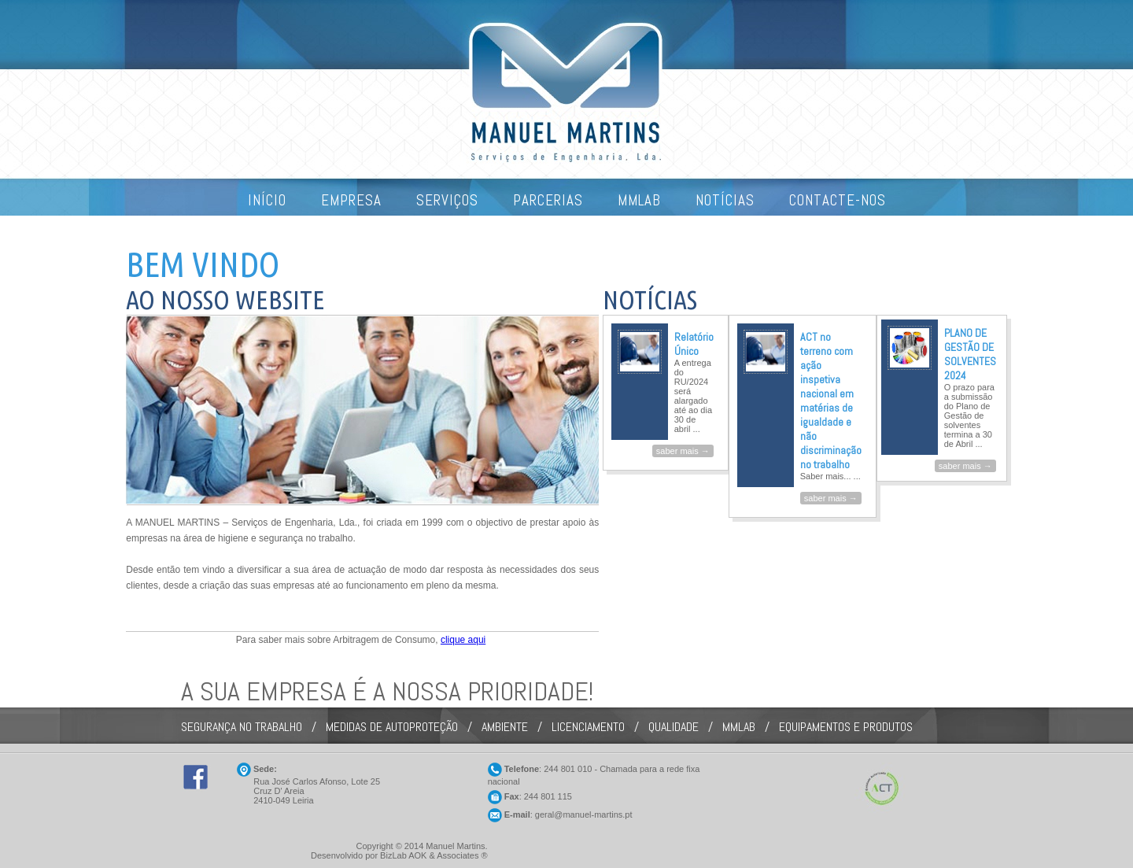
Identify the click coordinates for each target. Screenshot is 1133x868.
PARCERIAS (548, 200)
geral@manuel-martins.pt (584, 814)
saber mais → (683, 451)
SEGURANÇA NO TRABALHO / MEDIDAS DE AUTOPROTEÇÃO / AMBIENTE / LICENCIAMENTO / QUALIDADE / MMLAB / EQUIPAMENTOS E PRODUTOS (547, 726)
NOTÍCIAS (725, 200)
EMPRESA (351, 200)
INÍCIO (267, 200)
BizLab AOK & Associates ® (434, 855)
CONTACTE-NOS (837, 200)
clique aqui (463, 639)
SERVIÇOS (447, 200)
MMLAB (639, 200)
